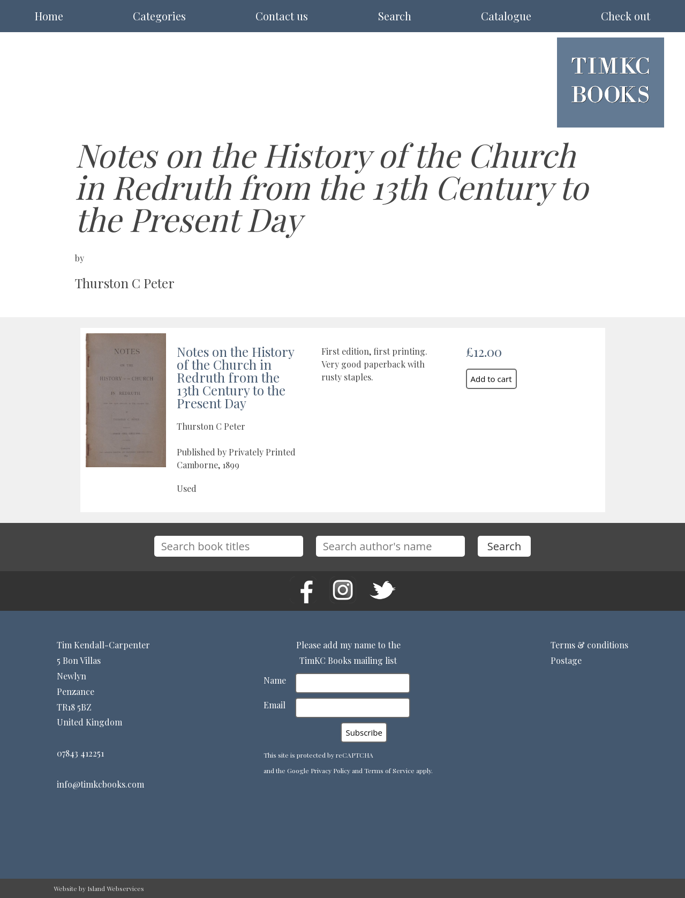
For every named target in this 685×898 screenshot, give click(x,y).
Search (394, 16)
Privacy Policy (330, 770)
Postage (566, 660)
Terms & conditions (589, 644)
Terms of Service (389, 770)
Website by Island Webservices (99, 888)
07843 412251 (80, 753)
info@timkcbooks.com (100, 784)
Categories (159, 16)
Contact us (281, 16)
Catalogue (506, 16)
